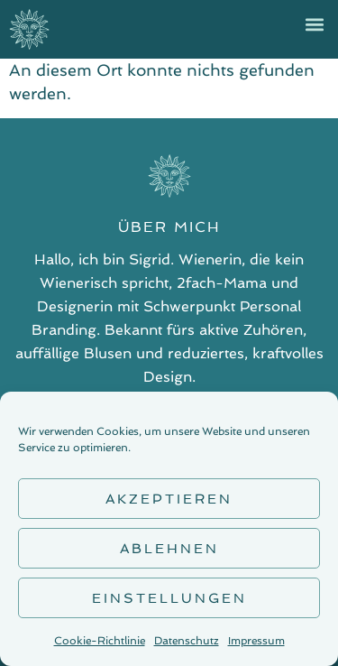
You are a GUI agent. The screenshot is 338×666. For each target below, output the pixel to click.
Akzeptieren (169, 499)
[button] (314, 24)
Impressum (256, 640)
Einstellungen (169, 598)
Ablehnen (169, 549)
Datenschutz (186, 640)
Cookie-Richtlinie (99, 640)
